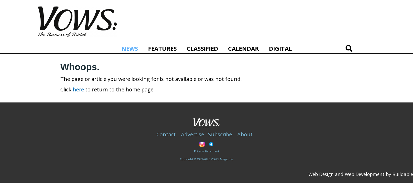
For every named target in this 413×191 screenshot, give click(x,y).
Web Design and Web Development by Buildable (360, 174)
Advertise (192, 134)
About (245, 134)
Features (162, 48)
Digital (280, 48)
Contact (166, 134)
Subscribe (220, 134)
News (131, 48)
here (78, 89)
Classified (202, 48)
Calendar (243, 48)
